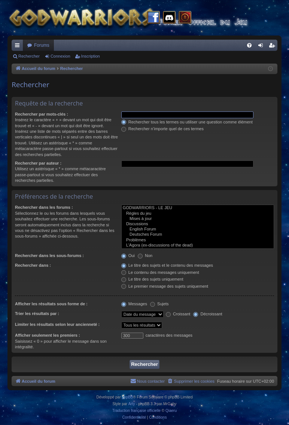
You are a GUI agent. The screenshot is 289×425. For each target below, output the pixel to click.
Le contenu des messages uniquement (160, 272)
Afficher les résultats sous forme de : (51, 304)
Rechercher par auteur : (38, 163)
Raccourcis (19, 47)
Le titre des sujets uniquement (152, 279)
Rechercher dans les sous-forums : (49, 255)
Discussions (197, 224)
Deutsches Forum (197, 234)
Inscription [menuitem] (273, 47)
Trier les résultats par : (37, 313)
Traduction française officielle (136, 411)
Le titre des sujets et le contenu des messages (167, 265)
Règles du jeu (197, 213)
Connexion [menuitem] (262, 47)
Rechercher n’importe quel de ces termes (162, 128)
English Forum (197, 229)
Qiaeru (171, 411)
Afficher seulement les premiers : (47, 335)
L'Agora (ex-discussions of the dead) (197, 245)
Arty (131, 404)
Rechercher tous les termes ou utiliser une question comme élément (187, 122)
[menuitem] (249, 45)
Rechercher (29, 56)
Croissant (178, 314)
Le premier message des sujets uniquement (164, 286)
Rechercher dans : (33, 265)
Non (145, 255)
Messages (134, 304)
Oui (128, 255)
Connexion (60, 56)
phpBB (127, 397)
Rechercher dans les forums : (44, 207)
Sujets (159, 304)
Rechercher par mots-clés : (41, 114)
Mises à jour (197, 218)
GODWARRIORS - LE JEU (197, 208)
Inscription (90, 56)
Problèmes (197, 240)
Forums (41, 45)
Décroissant (207, 314)
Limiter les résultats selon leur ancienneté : (57, 324)
